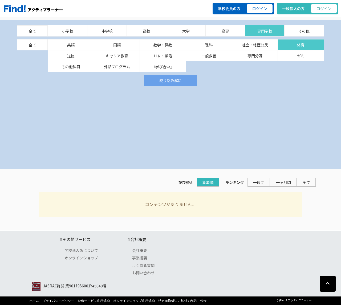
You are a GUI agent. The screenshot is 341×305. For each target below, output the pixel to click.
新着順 (208, 182)
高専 (225, 31)
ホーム (34, 300)
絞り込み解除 (170, 80)
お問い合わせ (143, 272)
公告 (203, 300)
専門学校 (264, 31)
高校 (146, 31)
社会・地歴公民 (255, 44)
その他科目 (71, 66)
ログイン (259, 8)
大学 (186, 31)
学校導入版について (81, 250)
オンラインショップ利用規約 (134, 300)
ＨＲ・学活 (162, 55)
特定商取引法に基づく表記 (177, 300)
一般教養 (208, 55)
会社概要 (139, 250)
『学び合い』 (163, 66)
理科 (209, 44)
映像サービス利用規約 (94, 300)
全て (32, 31)
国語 (117, 44)
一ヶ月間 (283, 182)
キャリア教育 (117, 55)
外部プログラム (117, 66)
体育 (301, 44)
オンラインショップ (81, 257)
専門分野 (254, 55)
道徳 (71, 55)
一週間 (258, 182)
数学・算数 (162, 44)
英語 (71, 44)
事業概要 (139, 257)
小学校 (67, 31)
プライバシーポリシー (58, 300)
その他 (304, 31)
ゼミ (301, 55)
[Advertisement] (170, 126)
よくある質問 (143, 265)
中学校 (107, 31)
